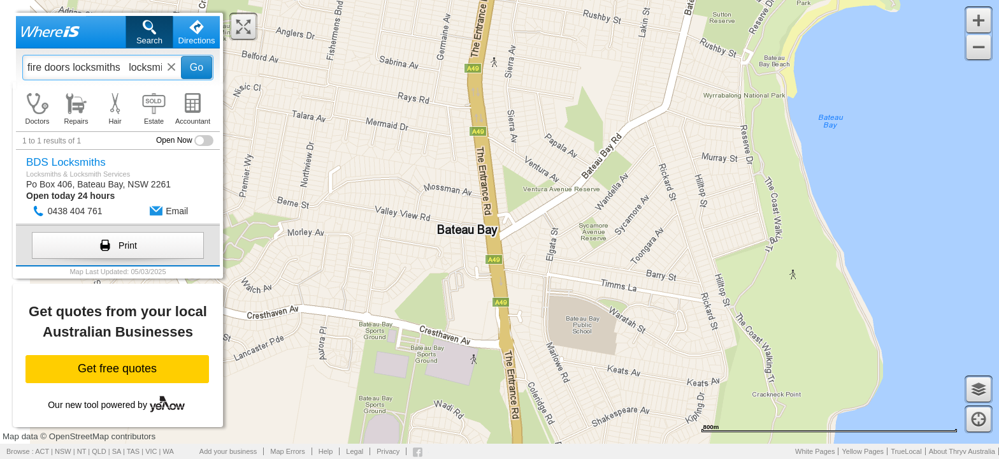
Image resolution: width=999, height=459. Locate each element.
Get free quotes (117, 368)
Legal (354, 451)
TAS (133, 451)
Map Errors (287, 451)
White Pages (815, 451)
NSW (63, 451)
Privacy (388, 451)
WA (168, 451)
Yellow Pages (863, 451)
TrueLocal (906, 451)
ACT (42, 451)
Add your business (228, 451)
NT (81, 451)
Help (326, 451)
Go (196, 67)
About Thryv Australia (962, 451)
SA (116, 451)
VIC (151, 451)
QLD (99, 451)
